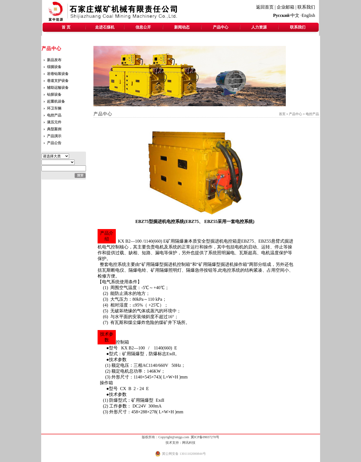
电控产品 (54, 115)
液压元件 (54, 122)
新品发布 (54, 60)
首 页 (66, 27)
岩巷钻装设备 (58, 74)
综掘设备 (54, 67)
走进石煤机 (104, 27)
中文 (295, 15)
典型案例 (54, 129)
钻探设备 (54, 94)
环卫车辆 (54, 108)
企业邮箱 (285, 7)
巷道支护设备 (58, 81)
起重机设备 (56, 101)
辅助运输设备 (58, 87)
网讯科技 (188, 443)
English (308, 15)
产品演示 (54, 136)
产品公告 (54, 143)
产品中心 (220, 27)
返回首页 (265, 7)
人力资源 (259, 27)
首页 (282, 114)
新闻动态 (182, 27)
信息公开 (143, 27)
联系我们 (306, 7)
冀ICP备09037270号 (205, 437)
